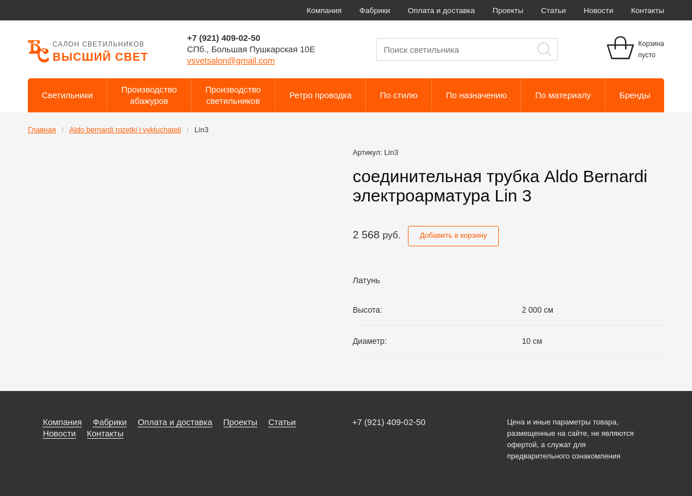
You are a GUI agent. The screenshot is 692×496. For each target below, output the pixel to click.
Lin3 (201, 129)
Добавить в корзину (453, 235)
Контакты (647, 10)
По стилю (399, 95)
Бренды (634, 95)
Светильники (67, 95)
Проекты (508, 10)
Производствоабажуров (149, 95)
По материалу (563, 95)
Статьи (553, 10)
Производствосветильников (233, 95)
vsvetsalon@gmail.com (230, 60)
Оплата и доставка (441, 10)
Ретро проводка (320, 95)
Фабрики (375, 10)
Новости (598, 10)
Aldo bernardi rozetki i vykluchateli (125, 129)
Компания (324, 10)
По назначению (476, 95)
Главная (42, 129)
